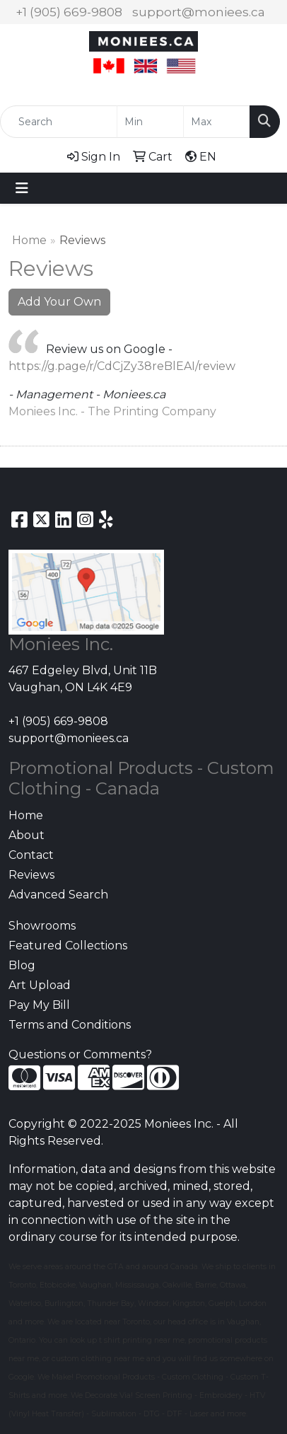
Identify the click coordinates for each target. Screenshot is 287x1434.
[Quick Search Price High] (216, 121)
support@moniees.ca (198, 12)
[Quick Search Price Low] (150, 121)
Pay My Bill (39, 1005)
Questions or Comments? (80, 1054)
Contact (31, 855)
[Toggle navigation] (22, 188)
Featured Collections (67, 945)
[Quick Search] (58, 121)
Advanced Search (58, 894)
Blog (21, 965)
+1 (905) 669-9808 (69, 12)
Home (29, 240)
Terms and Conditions (69, 1024)
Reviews (31, 874)
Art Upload (39, 985)
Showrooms (42, 925)
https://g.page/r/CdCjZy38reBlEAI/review (121, 366)
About (26, 835)
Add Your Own (59, 301)
